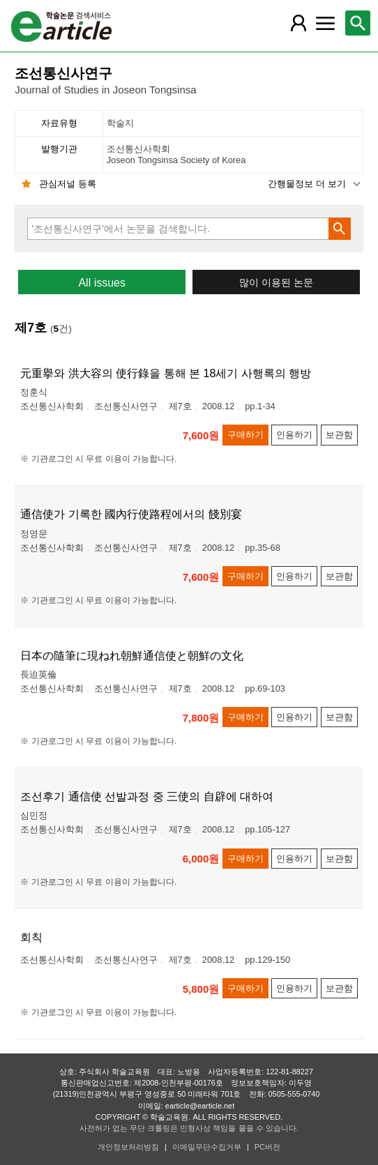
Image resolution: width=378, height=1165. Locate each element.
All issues (102, 283)
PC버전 (267, 1147)
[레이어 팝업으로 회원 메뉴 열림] (298, 23)
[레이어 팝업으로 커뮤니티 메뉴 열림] (325, 23)
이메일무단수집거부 (206, 1147)
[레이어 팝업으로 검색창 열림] (357, 23)
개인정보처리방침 (128, 1147)
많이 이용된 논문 (276, 282)
